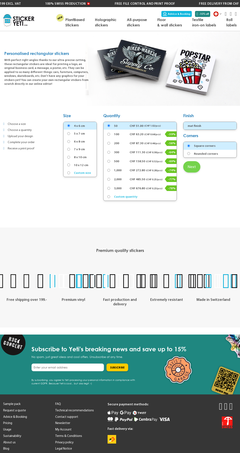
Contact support (66, 417)
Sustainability (12, 436)
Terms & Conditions (68, 436)
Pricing (7, 423)
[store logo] (18, 20)
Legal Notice (63, 448)
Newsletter (62, 423)
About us (9, 442)
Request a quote (14, 410)
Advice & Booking (176, 14)
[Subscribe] (117, 367)
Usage (7, 429)
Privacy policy (64, 442)
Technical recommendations (74, 410)
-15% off (202, 14)
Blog (6, 448)
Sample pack (12, 404)
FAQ (58, 404)
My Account (63, 429)
